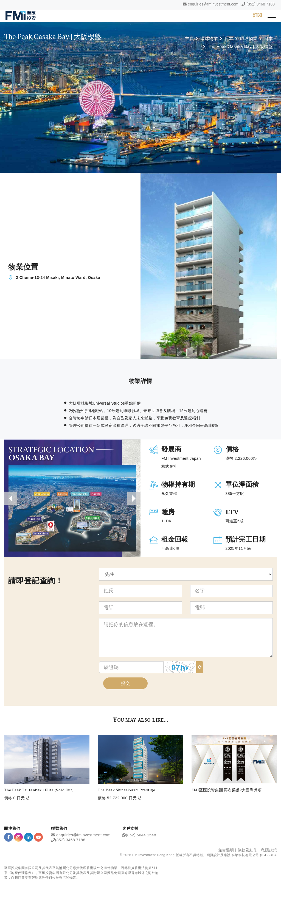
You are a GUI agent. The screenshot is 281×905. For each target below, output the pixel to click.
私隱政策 (269, 850)
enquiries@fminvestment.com (213, 4)
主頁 (189, 38)
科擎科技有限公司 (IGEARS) (254, 855)
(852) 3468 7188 (260, 4)
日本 (228, 38)
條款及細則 (248, 850)
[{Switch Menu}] (271, 15)
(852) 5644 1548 (141, 835)
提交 (125, 683)
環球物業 (209, 38)
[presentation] (10, 498)
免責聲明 (226, 850)
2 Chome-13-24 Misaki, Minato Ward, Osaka (58, 277)
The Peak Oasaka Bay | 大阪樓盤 (240, 46)
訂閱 (257, 15)
